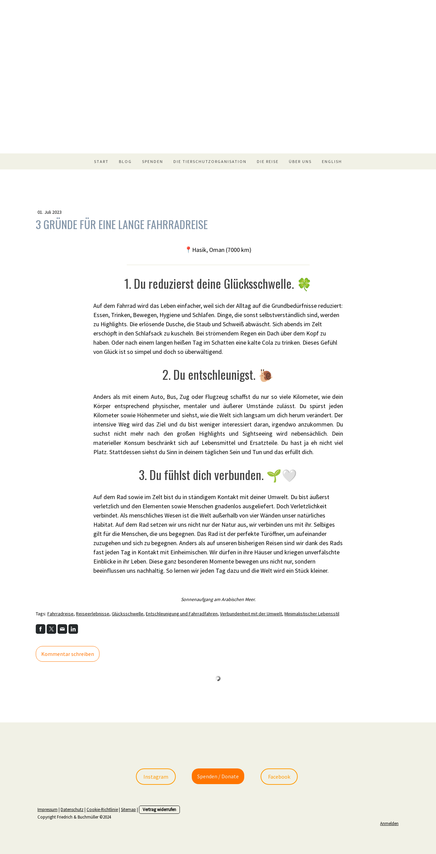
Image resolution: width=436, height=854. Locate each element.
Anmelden (389, 823)
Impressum (47, 809)
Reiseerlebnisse (92, 614)
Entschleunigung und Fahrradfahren (182, 614)
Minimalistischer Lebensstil (311, 614)
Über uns (300, 161)
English (332, 161)
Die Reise (268, 161)
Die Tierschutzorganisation (210, 161)
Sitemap (128, 809)
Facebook (279, 776)
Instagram (155, 776)
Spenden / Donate (218, 776)
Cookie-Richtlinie (102, 809)
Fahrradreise (60, 614)
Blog (125, 161)
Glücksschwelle (127, 614)
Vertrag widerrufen (159, 809)
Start (101, 161)
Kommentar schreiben (67, 653)
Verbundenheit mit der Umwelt (251, 614)
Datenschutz (72, 809)
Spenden (152, 161)
